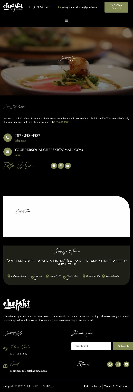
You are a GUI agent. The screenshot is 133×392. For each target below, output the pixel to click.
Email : (15, 364)
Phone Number (20, 347)
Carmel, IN (54, 276)
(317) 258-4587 (27, 138)
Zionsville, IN (93, 276)
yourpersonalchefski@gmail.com (48, 152)
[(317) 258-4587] (7, 140)
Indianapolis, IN (19, 276)
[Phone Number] (5, 349)
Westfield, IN (112, 276)
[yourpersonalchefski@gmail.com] (7, 154)
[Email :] (5, 366)
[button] (66, 20)
